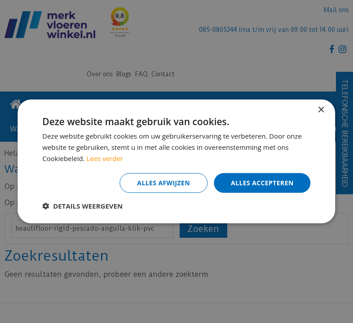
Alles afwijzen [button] (163, 182)
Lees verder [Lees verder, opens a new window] (105, 158)
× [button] (321, 110)
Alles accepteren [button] (262, 182)
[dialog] (176, 161)
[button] (82, 206)
